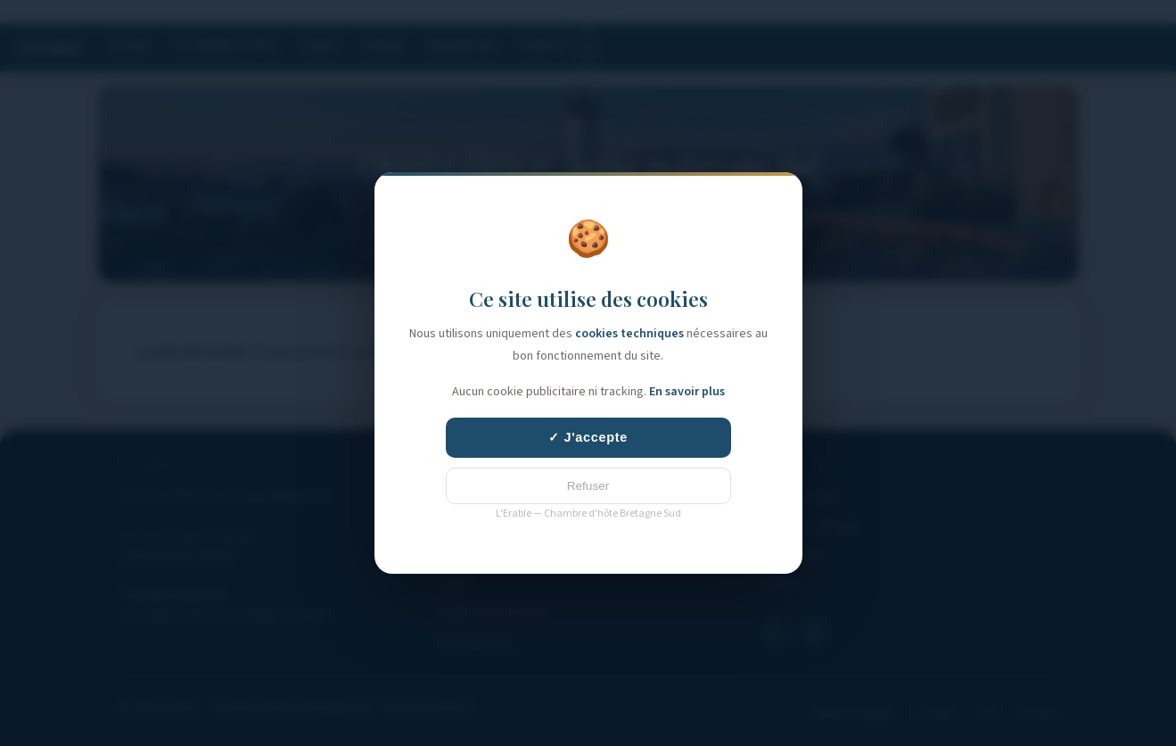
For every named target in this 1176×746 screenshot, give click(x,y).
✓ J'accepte (588, 437)
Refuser (588, 486)
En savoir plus (687, 392)
